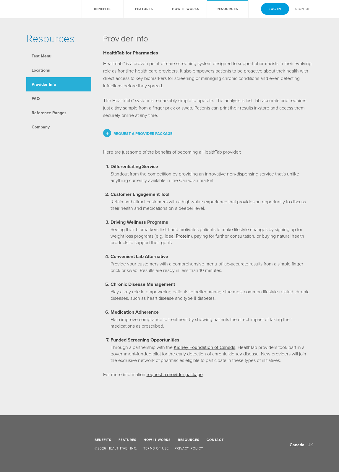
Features (144, 9)
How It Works (185, 9)
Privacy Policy (189, 448)
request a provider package (175, 374)
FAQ (36, 99)
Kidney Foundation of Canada (204, 347)
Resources (188, 439)
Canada (297, 445)
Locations (41, 70)
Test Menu (41, 56)
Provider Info (44, 84)
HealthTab (45, 9)
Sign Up (303, 9)
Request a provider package (143, 133)
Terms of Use (156, 448)
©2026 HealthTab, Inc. (116, 448)
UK (310, 445)
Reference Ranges (49, 113)
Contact (215, 439)
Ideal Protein (178, 236)
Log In (275, 9)
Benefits (102, 9)
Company (41, 127)
